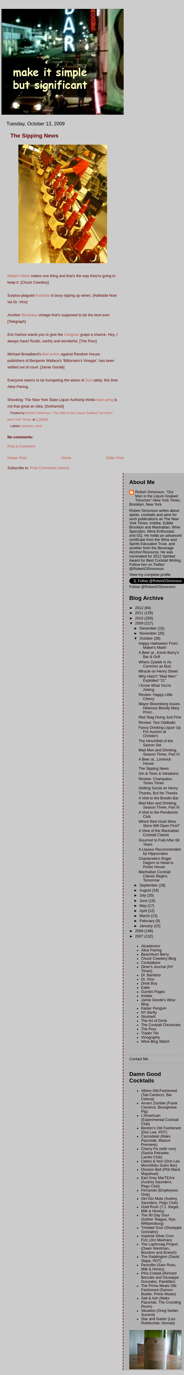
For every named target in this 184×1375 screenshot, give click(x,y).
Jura (89, 380)
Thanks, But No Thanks (157, 793)
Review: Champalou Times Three (155, 781)
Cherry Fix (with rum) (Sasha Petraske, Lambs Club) (158, 1153)
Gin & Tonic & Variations (158, 774)
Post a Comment (21, 446)
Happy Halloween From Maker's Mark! (157, 645)
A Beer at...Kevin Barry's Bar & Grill (158, 655)
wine (38, 426)
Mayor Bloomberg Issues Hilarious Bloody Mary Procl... (159, 708)
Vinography (150, 1037)
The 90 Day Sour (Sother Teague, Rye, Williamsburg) (158, 1219)
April (144, 911)
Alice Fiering (151, 950)
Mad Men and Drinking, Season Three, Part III (158, 805)
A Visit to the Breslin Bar (158, 798)
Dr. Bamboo (151, 975)
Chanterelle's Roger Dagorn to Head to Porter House (155, 863)
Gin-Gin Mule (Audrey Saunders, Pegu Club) (159, 1201)
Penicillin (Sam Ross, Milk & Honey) (158, 1267)
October (147, 638)
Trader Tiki (150, 1033)
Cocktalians (150, 963)
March (145, 916)
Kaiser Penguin (154, 1008)
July (143, 895)
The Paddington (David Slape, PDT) (160, 1259)
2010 (139, 618)
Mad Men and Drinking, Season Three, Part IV (159, 752)
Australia (42, 295)
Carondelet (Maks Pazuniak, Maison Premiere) (156, 1140)
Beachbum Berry (155, 954)
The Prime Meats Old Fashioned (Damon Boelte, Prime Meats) (158, 1290)
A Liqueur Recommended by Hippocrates (159, 851)
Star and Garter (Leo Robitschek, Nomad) (158, 1321)
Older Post (115, 458)
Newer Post (17, 458)
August (146, 890)
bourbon (27, 426)
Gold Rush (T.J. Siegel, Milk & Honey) (160, 1209)
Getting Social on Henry (158, 788)
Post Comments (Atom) (49, 468)
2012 (139, 608)
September (149, 885)
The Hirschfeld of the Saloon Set (155, 743)
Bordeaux (30, 315)
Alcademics (150, 946)
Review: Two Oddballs (156, 723)
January (147, 926)
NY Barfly (149, 1012)
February (148, 921)
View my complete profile (150, 575)
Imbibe (146, 996)
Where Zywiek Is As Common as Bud (154, 664)
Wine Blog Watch (155, 1041)
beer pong (104, 400)
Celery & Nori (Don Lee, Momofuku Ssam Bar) (161, 1163)
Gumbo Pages (153, 992)
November (149, 633)
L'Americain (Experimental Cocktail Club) (159, 1120)
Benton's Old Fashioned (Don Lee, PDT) (161, 1130)
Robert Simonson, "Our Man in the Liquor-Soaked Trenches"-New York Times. (158, 496)
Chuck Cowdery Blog (158, 958)
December (149, 628)
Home (67, 458)
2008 (139, 931)
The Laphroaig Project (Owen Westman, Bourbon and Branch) (159, 1248)
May (144, 906)
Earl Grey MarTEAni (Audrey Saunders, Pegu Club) (158, 1182)
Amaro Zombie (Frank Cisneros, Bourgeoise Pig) (159, 1107)
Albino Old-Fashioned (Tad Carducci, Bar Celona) (159, 1095)
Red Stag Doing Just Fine (159, 717)
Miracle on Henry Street (157, 671)
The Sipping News (153, 768)
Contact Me (138, 1059)
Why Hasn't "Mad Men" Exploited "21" (157, 678)
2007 (139, 936)
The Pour (148, 1029)
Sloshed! (148, 1017)
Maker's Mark (18, 276)
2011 (139, 613)
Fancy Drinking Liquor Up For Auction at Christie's (159, 732)
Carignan (71, 335)
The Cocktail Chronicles (160, 1025)
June (144, 901)
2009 (139, 623)
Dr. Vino (147, 979)
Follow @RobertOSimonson (152, 587)
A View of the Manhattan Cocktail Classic (158, 833)
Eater (145, 988)
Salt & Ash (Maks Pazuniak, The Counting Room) (161, 1302)
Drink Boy (149, 983)
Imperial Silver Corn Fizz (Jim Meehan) (157, 1238)
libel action (51, 354)
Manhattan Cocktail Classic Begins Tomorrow (154, 876)
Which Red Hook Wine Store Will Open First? (158, 824)
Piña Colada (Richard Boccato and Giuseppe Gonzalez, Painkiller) (160, 1277)
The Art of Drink (154, 1021)
